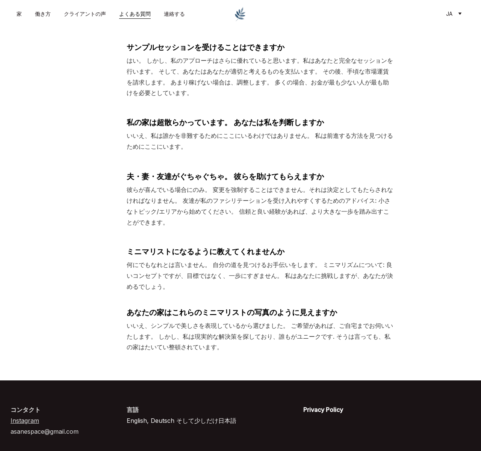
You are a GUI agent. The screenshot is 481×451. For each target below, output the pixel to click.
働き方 (43, 14)
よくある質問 (135, 14)
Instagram (25, 420)
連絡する (174, 14)
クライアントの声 (85, 14)
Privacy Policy (323, 409)
